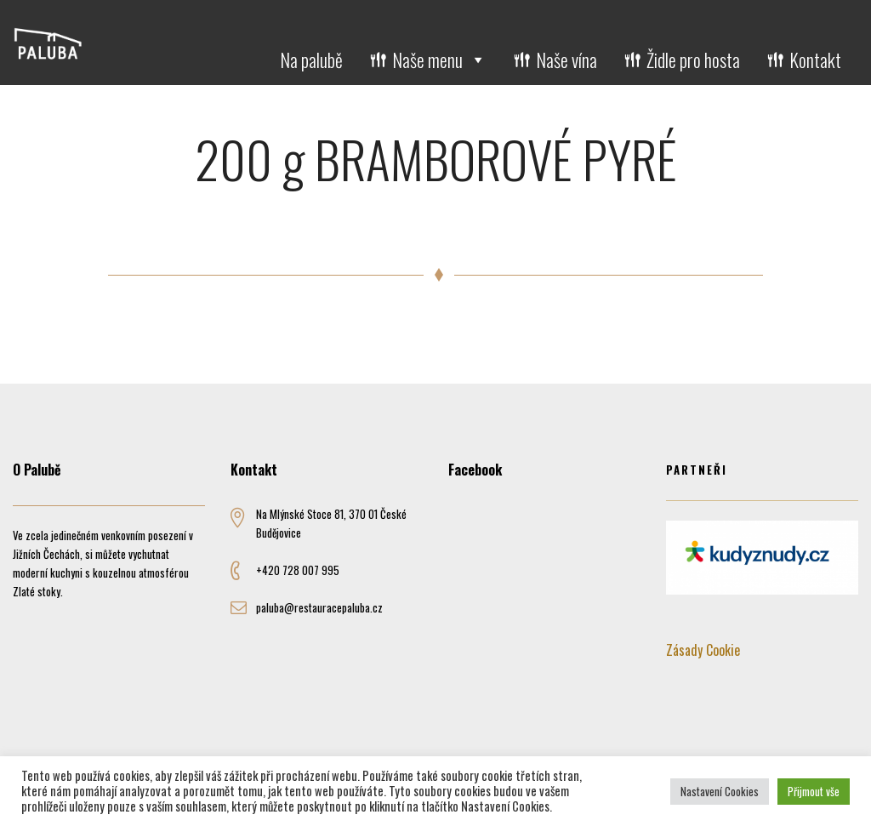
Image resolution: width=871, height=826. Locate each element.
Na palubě (311, 59)
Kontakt (815, 59)
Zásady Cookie (703, 650)
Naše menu (439, 60)
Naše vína (566, 59)
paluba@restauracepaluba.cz (319, 607)
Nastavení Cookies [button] (719, 791)
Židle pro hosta (693, 59)
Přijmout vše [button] (814, 791)
